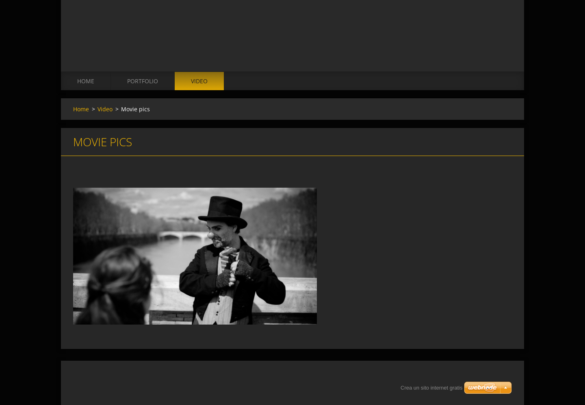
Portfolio (142, 81)
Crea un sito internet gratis (431, 388)
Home (85, 81)
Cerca (503, 23)
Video (199, 81)
